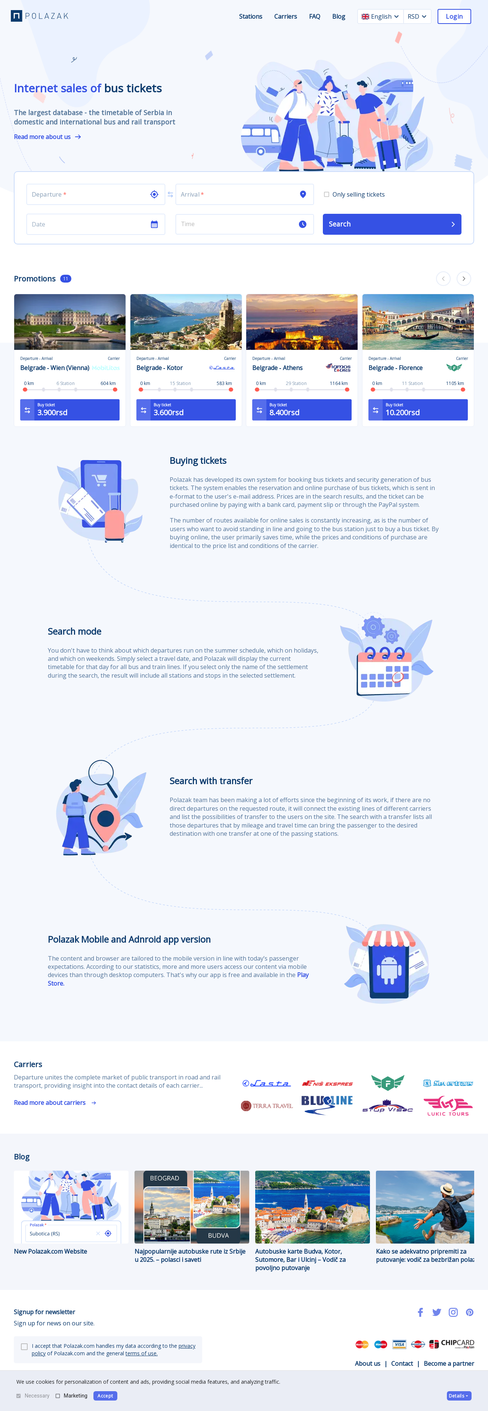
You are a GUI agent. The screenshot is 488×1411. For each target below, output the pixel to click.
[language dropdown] (396, 16)
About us (367, 1363)
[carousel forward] (464, 278)
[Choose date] (88, 224)
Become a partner (449, 1363)
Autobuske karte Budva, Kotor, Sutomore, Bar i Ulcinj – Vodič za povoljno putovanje (312, 1221)
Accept (105, 1396)
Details (459, 1396)
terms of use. (142, 1353)
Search (393, 224)
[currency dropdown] (424, 16)
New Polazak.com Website (71, 1213)
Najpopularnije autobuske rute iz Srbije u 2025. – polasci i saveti (192, 1217)
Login (454, 16)
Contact (402, 1363)
